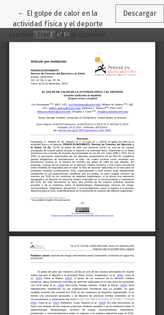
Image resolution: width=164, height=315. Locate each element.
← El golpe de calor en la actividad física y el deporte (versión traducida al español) (62, 23)
